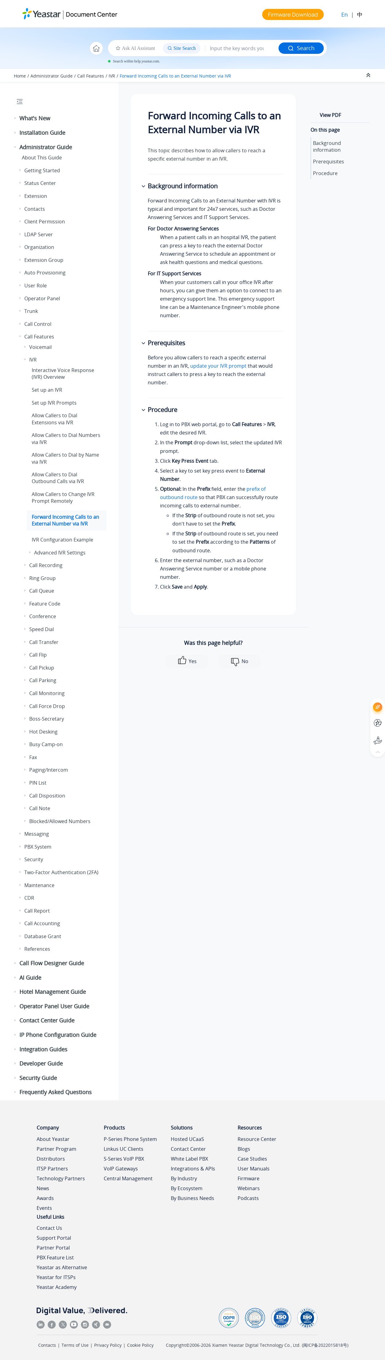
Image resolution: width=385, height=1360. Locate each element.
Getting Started (42, 170)
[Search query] (242, 48)
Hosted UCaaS (187, 1139)
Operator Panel (42, 298)
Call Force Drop (47, 706)
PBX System (37, 846)
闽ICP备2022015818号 (325, 1345)
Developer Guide (41, 1063)
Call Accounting (42, 923)
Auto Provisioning (45, 272)
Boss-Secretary (46, 718)
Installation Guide (42, 132)
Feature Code (44, 603)
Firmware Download (293, 14)
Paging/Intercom (48, 769)
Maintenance (39, 885)
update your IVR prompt (218, 365)
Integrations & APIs (193, 1168)
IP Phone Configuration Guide (57, 1034)
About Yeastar (53, 1139)
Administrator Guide (51, 76)
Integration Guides (43, 1049)
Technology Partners (61, 1178)
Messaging (36, 833)
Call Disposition (47, 795)
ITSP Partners (52, 1168)
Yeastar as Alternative (62, 1267)
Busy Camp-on (46, 744)
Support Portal (54, 1237)
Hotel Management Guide (52, 991)
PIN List (37, 782)
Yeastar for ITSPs (56, 1277)
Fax (33, 757)
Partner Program (56, 1149)
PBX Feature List (55, 1257)
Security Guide (38, 1078)
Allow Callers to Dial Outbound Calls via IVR (58, 478)
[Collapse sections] (369, 75)
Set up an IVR (47, 389)
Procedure (325, 173)
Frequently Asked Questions (55, 1092)
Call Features (90, 76)
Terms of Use (75, 1345)
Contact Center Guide (46, 1020)
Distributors (51, 1158)
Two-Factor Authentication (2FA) (61, 872)
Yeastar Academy (57, 1287)
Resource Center (257, 1139)
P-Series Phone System (130, 1139)
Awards (45, 1198)
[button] (15, 118)
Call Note (39, 808)
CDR (29, 897)
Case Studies (252, 1158)
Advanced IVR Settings (60, 552)
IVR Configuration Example (62, 539)
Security (33, 859)
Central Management (128, 1178)
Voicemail (40, 347)
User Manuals (254, 1168)
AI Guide (30, 977)
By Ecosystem (187, 1188)
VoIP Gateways (121, 1168)
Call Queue (41, 590)
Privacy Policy (108, 1345)
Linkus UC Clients (123, 1149)
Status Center (40, 183)
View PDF (330, 115)
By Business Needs (192, 1198)
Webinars (249, 1188)
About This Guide (42, 157)
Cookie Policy (140, 1345)
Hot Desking (43, 731)
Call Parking (42, 680)
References (37, 949)
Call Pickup (41, 667)
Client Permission (44, 221)
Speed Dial (41, 629)
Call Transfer (43, 642)
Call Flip (38, 654)
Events (44, 1208)
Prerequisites (328, 161)
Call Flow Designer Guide (51, 963)
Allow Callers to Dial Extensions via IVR (54, 419)
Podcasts (248, 1198)
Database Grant (42, 936)
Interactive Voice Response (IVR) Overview (63, 373)
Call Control (37, 324)
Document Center (91, 14)
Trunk (31, 311)
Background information (327, 146)
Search (301, 48)
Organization (39, 247)
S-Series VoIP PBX (124, 1158)
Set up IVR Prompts (54, 402)
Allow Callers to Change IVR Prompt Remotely (63, 497)
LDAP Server (38, 234)
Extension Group (43, 260)
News (43, 1188)
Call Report (37, 910)
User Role (35, 285)
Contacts (34, 209)
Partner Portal (53, 1247)
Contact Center (188, 1149)
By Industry (184, 1178)
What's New (34, 118)
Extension (35, 196)
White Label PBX (189, 1158)
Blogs (244, 1149)
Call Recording (45, 565)
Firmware (248, 1178)
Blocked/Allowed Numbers (59, 821)
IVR (112, 76)
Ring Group (42, 578)
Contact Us (49, 1228)
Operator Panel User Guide (54, 1006)
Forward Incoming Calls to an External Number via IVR (175, 76)
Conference (42, 616)
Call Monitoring (47, 693)
